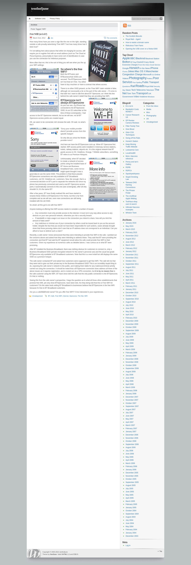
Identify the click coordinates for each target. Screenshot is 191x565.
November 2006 (132, 438)
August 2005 (130, 485)
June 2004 (130, 523)
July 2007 (129, 413)
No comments (112, 38)
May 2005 (129, 495)
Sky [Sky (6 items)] (123, 90)
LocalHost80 (130, 153)
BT (49, 296)
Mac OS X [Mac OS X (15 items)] (140, 71)
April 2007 (130, 422)
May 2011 (129, 277)
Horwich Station (132, 141)
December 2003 (132, 536)
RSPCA (129, 171)
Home (30, 18)
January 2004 (131, 533)
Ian (52, 38)
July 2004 (129, 520)
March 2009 (130, 349)
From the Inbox (152, 106)
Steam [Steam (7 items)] (128, 90)
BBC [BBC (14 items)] (132, 58)
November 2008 (132, 362)
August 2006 (130, 447)
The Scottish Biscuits (134, 36)
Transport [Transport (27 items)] (142, 93)
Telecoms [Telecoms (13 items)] (141, 90)
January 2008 (131, 394)
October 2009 (131, 327)
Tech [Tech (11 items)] (133, 90)
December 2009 (132, 321)
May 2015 (129, 226)
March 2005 (130, 501)
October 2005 (131, 479)
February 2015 (131, 232)
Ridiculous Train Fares (134, 46)
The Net (80, 296)
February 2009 (131, 353)
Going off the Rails (133, 138)
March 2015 (130, 229)
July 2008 (129, 375)
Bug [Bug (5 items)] (134, 62)
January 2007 (131, 432)
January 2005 (131, 508)
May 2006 (129, 457)
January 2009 (131, 356)
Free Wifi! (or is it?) (38, 34)
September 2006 (132, 444)
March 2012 (130, 245)
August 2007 (130, 410)
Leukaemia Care (132, 150)
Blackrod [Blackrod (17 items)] (140, 58)
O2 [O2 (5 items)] (153, 75)
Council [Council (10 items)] (139, 62)
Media (148, 109)
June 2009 (130, 340)
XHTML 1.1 (66, 554)
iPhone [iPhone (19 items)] (154, 68)
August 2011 (130, 267)
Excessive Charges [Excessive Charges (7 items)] (130, 65)
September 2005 (132, 482)
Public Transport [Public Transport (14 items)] (150, 82)
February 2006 (131, 466)
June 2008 (130, 378)
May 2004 (129, 526)
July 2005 (129, 489)
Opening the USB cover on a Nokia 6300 (142, 49)
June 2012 (130, 242)
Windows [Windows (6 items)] (151, 97)
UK (147, 119)
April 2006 (130, 460)
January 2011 (131, 289)
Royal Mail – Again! (133, 39)
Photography (151, 116)
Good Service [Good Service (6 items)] (155, 65)
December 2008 (132, 359)
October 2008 (131, 365)
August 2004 (130, 517)
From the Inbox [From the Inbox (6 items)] (144, 65)
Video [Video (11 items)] (136, 96)
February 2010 (131, 318)
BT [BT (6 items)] (132, 62)
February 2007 (131, 428)
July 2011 (129, 270)
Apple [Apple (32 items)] (126, 58)
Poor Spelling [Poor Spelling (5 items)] (137, 82)
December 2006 (132, 435)
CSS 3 (75, 554)
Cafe (52, 296)
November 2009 (132, 324)
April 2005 (130, 498)
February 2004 (131, 530)
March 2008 (130, 387)
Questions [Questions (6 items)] (126, 86)
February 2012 (131, 248)
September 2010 (132, 299)
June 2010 (130, 308)
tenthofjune (40, 8)
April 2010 (130, 315)
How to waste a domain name (137, 42)
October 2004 (131, 511)
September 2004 (132, 514)
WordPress (34, 553)
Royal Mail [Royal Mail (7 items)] (149, 86)
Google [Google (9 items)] (125, 68)
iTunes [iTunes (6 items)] (124, 71)
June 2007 (130, 416)
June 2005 (130, 492)
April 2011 (130, 280)
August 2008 (130, 372)
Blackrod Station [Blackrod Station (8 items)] (152, 58)
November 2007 (132, 400)
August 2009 (130, 334)
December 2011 (132, 255)
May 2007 (129, 419)
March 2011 (130, 283)
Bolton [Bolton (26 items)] (126, 61)
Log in (128, 545)
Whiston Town (131, 213)
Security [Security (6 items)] (157, 86)
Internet (65, 296)
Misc (148, 112)
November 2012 (132, 236)
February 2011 (131, 286)
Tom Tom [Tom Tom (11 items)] (131, 93)
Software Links (40, 18)
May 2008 (129, 381)
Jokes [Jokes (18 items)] (131, 71)
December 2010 (132, 293)
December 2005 (132, 473)
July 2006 (129, 451)
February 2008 (131, 391)
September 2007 (132, 406)
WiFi (86, 296)
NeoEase (53, 554)
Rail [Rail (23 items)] (132, 86)
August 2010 (130, 302)
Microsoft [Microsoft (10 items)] (147, 74)
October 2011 (131, 261)
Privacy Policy (55, 18)
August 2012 (130, 239)
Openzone (73, 296)
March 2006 (130, 463)
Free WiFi (58, 296)
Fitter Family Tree (132, 126)
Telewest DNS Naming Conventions (131, 184)
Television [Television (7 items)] (150, 90)
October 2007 (131, 403)
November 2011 (132, 258)
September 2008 (132, 368)
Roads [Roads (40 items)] (140, 86)
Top (160, 551)
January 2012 (131, 251)
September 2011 (132, 264)
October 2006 (131, 441)
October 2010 (131, 296)
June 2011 (130, 274)
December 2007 (132, 397)
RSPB (128, 167)
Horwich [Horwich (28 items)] (134, 68)
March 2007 (130, 425)
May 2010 (129, 311)
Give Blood (130, 129)
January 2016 (131, 223)
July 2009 (129, 337)
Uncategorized (37, 296)
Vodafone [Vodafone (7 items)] (143, 97)
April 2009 (130, 346)
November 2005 (132, 476)
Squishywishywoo (133, 174)
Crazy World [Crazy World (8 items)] (149, 62)
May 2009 (129, 343)
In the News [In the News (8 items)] (145, 68)
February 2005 (131, 504)
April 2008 (130, 384)
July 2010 (129, 305)
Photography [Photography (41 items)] (138, 78)
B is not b (129, 106)
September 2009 (132, 330)
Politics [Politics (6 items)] (150, 78)
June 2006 (130, 454)
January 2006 (131, 470)
